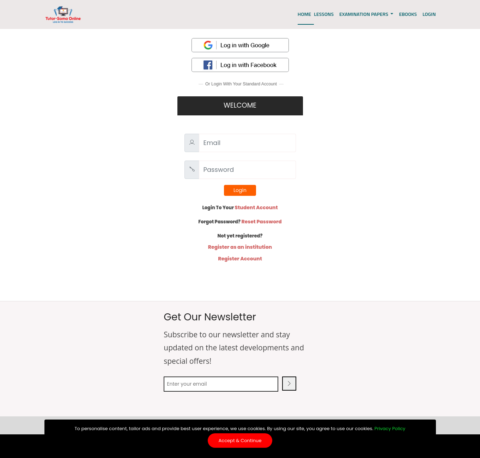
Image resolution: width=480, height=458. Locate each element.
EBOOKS (408, 14)
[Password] (247, 170)
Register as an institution (240, 247)
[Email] (247, 143)
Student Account (256, 207)
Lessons (324, 14)
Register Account (240, 258)
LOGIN (429, 14)
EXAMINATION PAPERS (364, 14)
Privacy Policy (390, 428)
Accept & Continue (240, 440)
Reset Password (261, 221)
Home (304, 14)
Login (240, 190)
